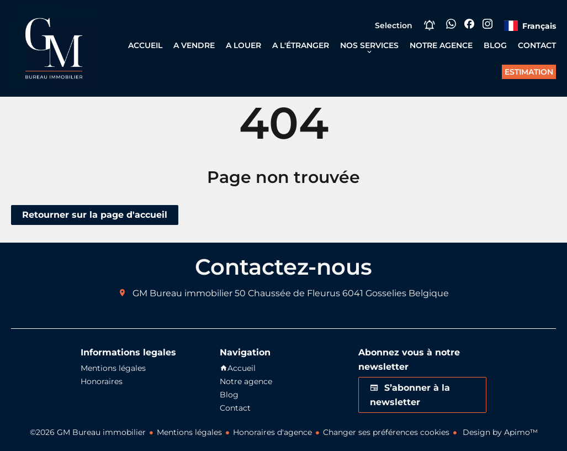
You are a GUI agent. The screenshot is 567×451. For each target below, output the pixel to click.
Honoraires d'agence (272, 432)
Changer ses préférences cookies (386, 432)
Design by (499, 432)
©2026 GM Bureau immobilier (88, 432)
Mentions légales (189, 432)
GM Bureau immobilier (182, 293)
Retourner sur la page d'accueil (94, 214)
